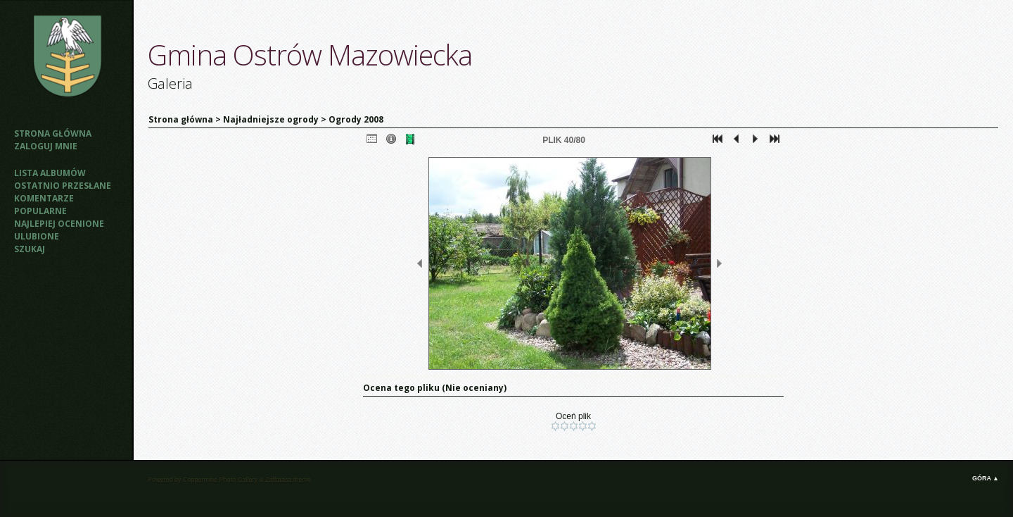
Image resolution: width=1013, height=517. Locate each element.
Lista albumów (50, 173)
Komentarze (44, 198)
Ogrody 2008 (356, 119)
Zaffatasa (278, 479)
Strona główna (52, 133)
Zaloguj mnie (45, 146)
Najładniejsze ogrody (271, 119)
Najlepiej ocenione (59, 224)
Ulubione (36, 236)
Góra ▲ (985, 478)
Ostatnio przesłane (62, 186)
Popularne (40, 211)
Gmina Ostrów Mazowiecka (310, 54)
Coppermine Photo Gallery (220, 479)
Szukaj (29, 249)
